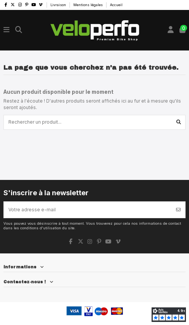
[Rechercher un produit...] (179, 122)
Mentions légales (88, 5)
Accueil (116, 5)
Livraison (58, 5)
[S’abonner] (178, 210)
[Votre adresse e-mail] (88, 210)
